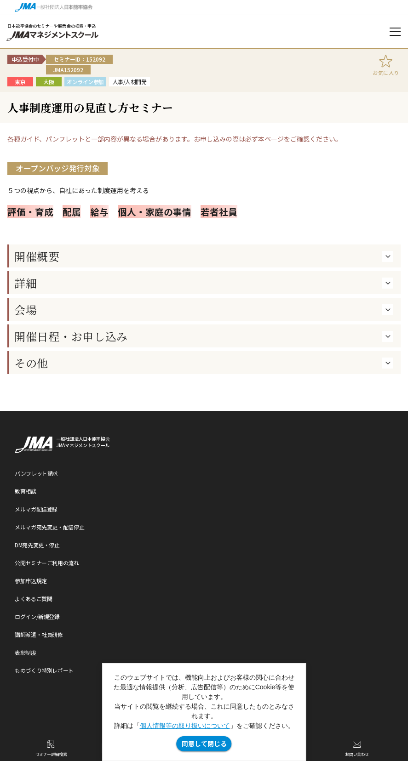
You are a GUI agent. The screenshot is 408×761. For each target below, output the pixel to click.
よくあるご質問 (33, 598)
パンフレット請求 (36, 473)
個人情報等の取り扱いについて (185, 725)
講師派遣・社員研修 (39, 634)
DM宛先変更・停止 (37, 545)
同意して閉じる (204, 743)
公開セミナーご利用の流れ (47, 563)
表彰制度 (25, 652)
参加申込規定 (31, 581)
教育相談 (25, 491)
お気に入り (386, 72)
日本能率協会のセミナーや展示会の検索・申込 (51, 26)
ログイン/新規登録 (37, 616)
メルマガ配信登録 (36, 509)
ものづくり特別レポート (44, 670)
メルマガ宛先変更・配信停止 (49, 527)
